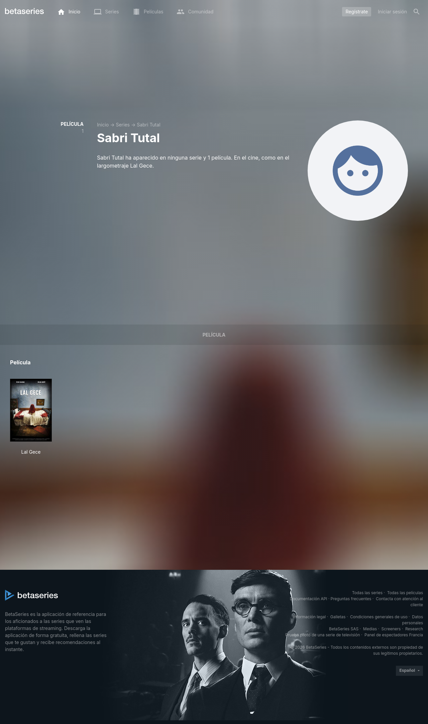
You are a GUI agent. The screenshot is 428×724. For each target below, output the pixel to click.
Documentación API (308, 598)
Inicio (103, 124)
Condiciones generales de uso (379, 616)
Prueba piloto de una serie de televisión (322, 634)
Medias (370, 628)
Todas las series (367, 592)
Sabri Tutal (148, 124)
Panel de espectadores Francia (393, 634)
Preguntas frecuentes (351, 598)
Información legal (309, 616)
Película (214, 335)
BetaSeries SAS (343, 628)
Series (123, 124)
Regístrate (356, 11)
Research (414, 628)
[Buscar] (416, 11)
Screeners (391, 628)
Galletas (338, 616)
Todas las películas (405, 592)
